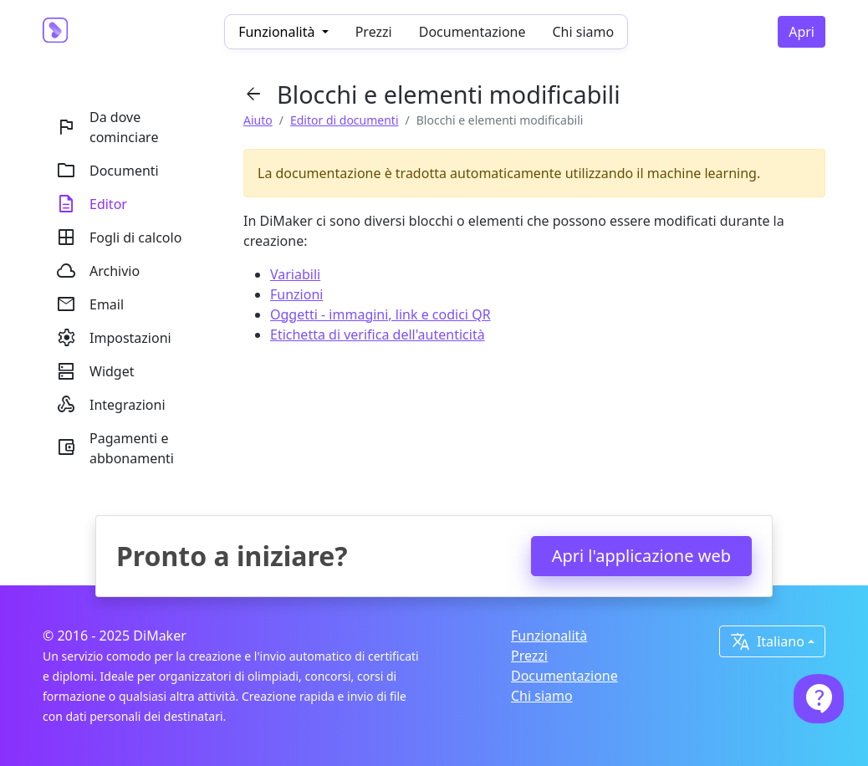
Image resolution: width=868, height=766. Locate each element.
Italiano (767, 641)
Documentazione (472, 32)
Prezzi (373, 32)
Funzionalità (549, 635)
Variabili (295, 274)
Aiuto (258, 120)
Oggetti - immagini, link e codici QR (380, 314)
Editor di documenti (344, 120)
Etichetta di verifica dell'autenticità (377, 334)
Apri (801, 32)
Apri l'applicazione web (641, 555)
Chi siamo (584, 32)
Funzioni (296, 294)
